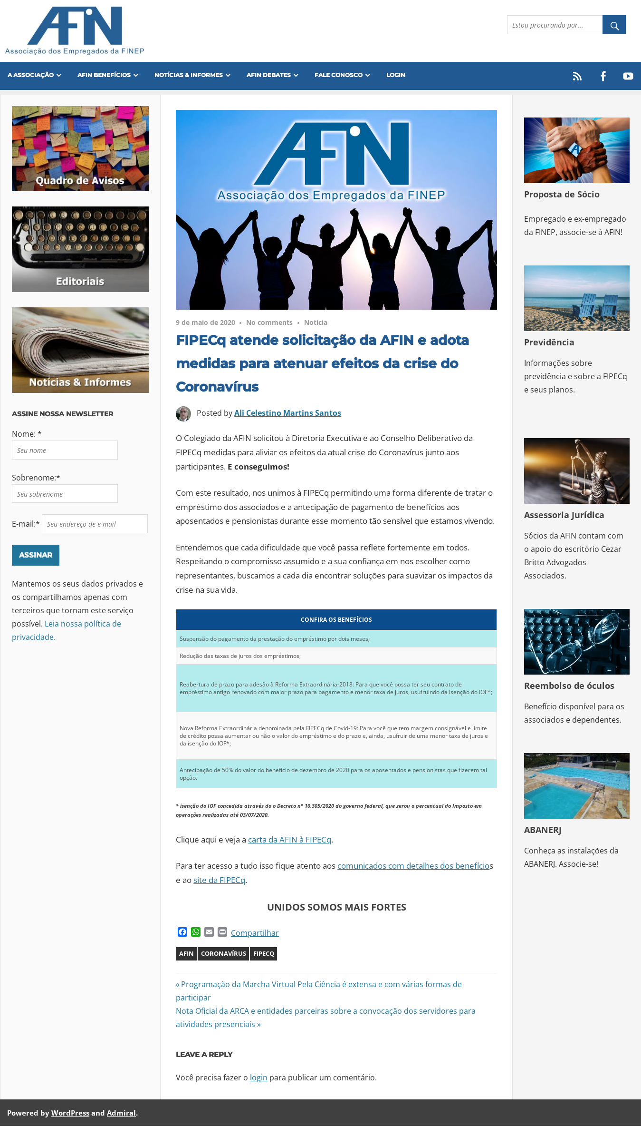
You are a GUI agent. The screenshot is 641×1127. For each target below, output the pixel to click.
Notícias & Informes (188, 74)
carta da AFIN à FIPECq (289, 840)
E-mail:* (27, 524)
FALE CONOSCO (339, 74)
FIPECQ (263, 954)
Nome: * (27, 435)
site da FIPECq (219, 880)
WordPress (70, 1113)
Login (395, 74)
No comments (269, 323)
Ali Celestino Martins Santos (287, 413)
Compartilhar (255, 934)
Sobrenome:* (36, 478)
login (259, 1078)
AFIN (186, 954)
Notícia (315, 323)
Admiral (121, 1113)
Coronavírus (223, 954)
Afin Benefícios (104, 74)
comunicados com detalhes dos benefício (413, 866)
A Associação (31, 74)
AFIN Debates (269, 74)
